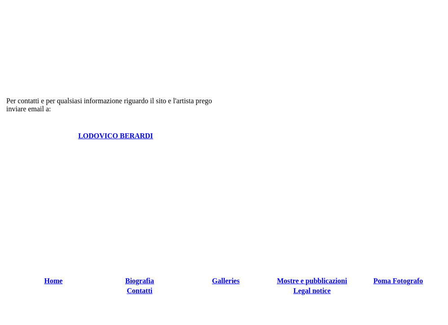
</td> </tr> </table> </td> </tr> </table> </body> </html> (225, 294)
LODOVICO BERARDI (115, 136)
